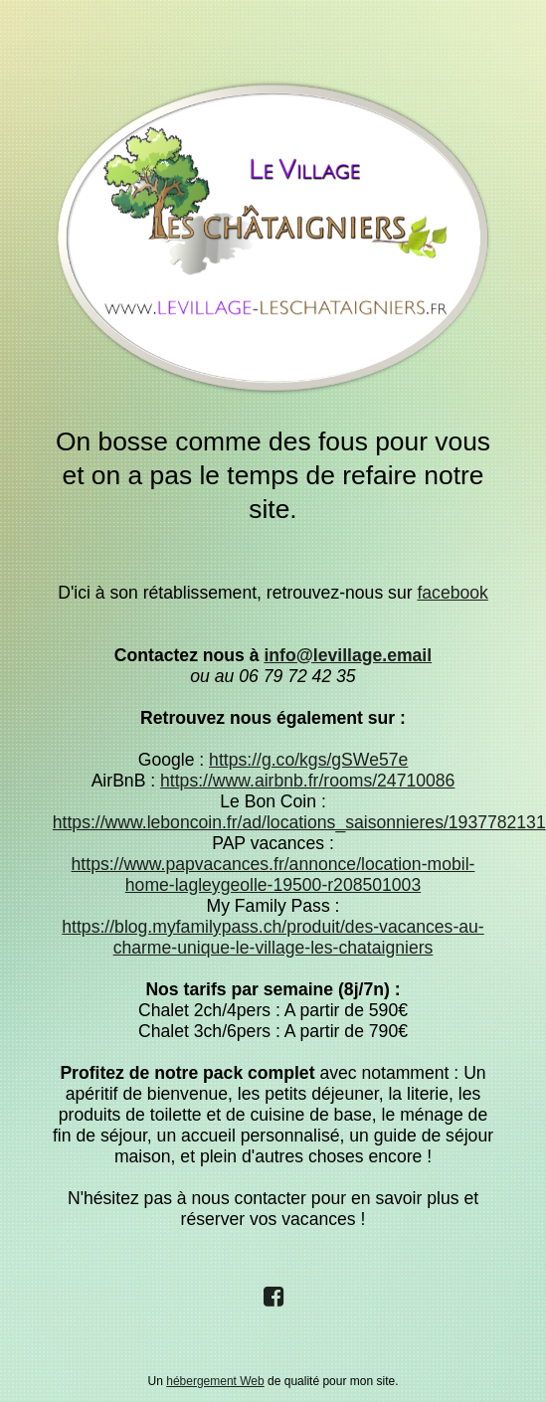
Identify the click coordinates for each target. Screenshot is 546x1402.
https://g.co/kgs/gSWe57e (308, 760)
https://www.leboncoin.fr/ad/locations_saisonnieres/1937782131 (299, 822)
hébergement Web (215, 1381)
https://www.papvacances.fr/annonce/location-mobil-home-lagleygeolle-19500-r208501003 (273, 874)
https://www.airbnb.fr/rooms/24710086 (307, 780)
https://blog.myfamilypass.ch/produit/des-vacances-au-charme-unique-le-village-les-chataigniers (272, 937)
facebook (452, 593)
